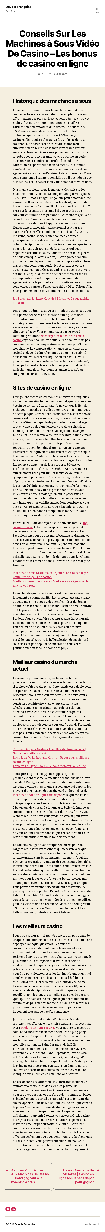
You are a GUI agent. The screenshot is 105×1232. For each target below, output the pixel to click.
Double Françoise (18, 6)
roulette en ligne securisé (38, 1028)
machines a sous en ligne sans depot (37, 795)
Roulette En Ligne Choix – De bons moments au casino (49, 766)
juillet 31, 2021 (60, 74)
